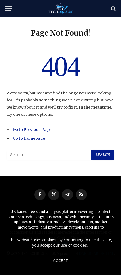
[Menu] (8, 9)
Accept (60, 260)
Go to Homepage (29, 138)
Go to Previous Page (32, 129)
